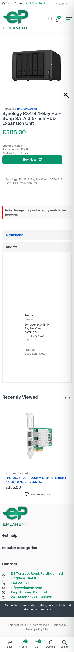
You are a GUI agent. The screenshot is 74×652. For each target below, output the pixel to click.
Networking (30, 109)
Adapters (10, 473)
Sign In (63, 3)
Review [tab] (11, 247)
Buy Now (29, 159)
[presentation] (65, 398)
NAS (19, 109)
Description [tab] (15, 235)
